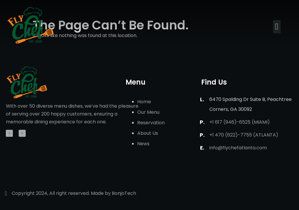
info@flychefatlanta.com (238, 147)
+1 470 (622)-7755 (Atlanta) (243, 135)
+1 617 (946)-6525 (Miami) (239, 122)
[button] (277, 26)
